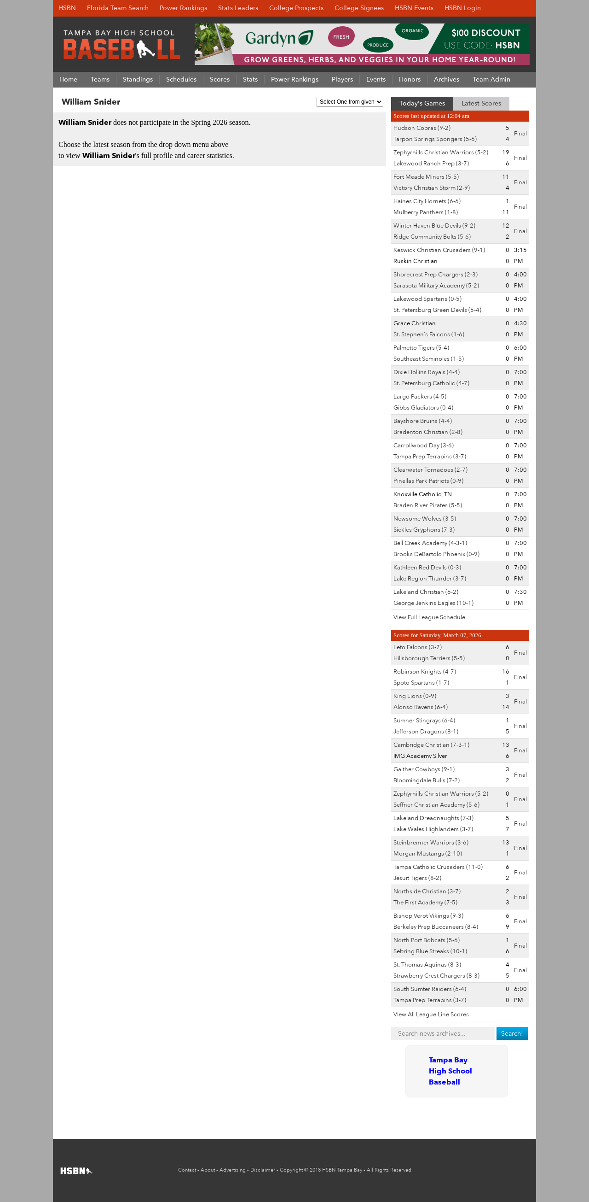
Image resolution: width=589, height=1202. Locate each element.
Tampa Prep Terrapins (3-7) (429, 456)
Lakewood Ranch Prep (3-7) (431, 163)
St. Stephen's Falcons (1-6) (428, 334)
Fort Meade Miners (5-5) (426, 177)
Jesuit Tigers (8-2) (417, 878)
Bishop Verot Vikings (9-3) (428, 916)
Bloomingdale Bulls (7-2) (426, 780)
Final (520, 133)
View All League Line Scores (431, 1014)
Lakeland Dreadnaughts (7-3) (433, 818)
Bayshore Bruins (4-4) (422, 421)
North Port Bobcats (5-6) (426, 940)
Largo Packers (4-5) (419, 397)
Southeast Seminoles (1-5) (428, 359)
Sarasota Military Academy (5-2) (436, 285)
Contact (187, 1170)
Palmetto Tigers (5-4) (421, 348)
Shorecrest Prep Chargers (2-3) (435, 274)
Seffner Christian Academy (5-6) (436, 805)
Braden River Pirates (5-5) (427, 505)
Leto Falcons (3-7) (417, 647)
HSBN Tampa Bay (342, 1170)
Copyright (291, 1170)
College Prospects (296, 8)
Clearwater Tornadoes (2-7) (430, 470)
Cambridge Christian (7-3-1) (431, 745)
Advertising (232, 1170)
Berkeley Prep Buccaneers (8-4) (435, 927)
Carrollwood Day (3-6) (423, 445)
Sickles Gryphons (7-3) (424, 530)
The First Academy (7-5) (425, 902)
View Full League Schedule (429, 617)
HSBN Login (463, 8)
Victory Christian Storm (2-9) (431, 188)
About (208, 1170)
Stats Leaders (238, 8)
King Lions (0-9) (414, 696)
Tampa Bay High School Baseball (450, 1071)
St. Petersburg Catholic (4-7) (431, 383)
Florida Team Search (118, 8)
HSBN (67, 8)
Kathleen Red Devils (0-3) (427, 567)
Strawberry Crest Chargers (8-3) (436, 976)
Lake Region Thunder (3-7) (429, 579)
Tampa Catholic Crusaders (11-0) (438, 867)
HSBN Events (414, 8)
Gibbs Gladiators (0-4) (423, 408)
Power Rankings (183, 8)
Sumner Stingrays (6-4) (424, 720)
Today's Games (422, 103)
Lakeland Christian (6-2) (425, 592)
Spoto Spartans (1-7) (421, 683)
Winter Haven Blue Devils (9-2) (434, 226)
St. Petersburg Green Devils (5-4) (437, 310)
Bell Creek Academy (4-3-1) (430, 543)
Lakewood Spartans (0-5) (427, 299)
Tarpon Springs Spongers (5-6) (435, 139)
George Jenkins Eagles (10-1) (433, 603)
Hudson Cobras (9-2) (421, 128)
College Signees (359, 8)
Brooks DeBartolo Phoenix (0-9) (436, 554)
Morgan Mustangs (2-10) (427, 854)
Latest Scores (481, 103)
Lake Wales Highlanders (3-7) (433, 829)
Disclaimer (262, 1170)
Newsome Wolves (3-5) (424, 519)
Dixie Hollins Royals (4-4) (426, 372)
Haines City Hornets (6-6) (427, 201)
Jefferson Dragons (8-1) (425, 731)
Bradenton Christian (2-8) (427, 432)
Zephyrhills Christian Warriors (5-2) (440, 152)
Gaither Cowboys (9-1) (424, 769)
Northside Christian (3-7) (427, 891)
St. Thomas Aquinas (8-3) (427, 965)
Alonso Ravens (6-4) (420, 707)
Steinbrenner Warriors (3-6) (430, 842)
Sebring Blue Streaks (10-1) (430, 951)
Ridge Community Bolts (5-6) (432, 237)
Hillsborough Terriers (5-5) (429, 658)
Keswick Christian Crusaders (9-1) (439, 250)
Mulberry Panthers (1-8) (425, 212)
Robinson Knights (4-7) (424, 672)
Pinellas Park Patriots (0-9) (428, 481)
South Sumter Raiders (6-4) (429, 989)
